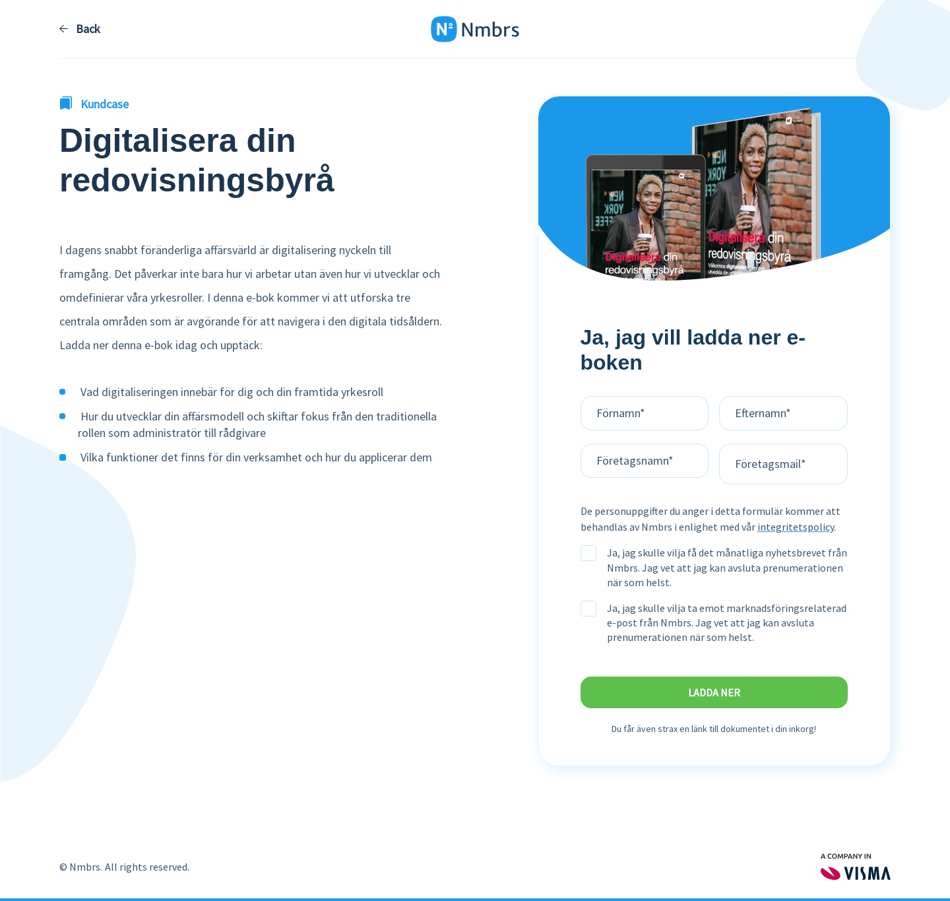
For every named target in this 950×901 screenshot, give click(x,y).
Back (79, 29)
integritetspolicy (795, 526)
